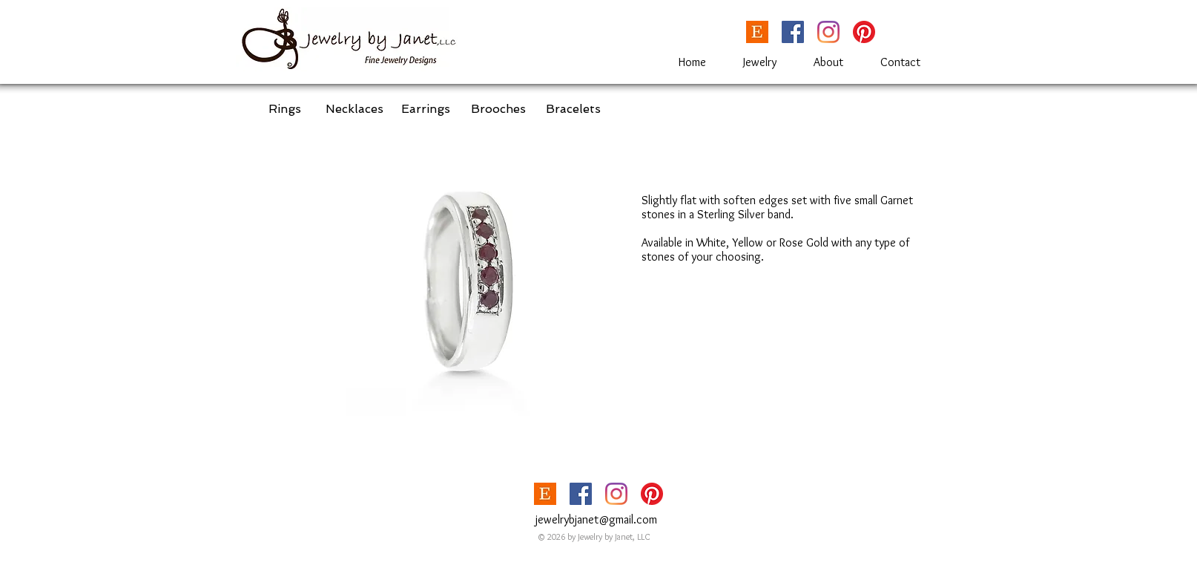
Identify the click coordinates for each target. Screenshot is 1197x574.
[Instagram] (828, 32)
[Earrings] (425, 109)
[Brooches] (498, 109)
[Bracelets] (573, 109)
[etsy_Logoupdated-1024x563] (757, 32)
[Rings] (284, 109)
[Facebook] (793, 32)
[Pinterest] (864, 32)
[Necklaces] (354, 109)
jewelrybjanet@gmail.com (596, 519)
